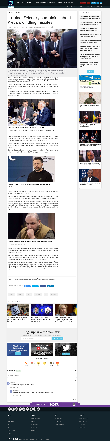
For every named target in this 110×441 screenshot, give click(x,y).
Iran (9, 418)
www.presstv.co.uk (13, 282)
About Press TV (83, 418)
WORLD (19, 3)
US (8, 424)
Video (33, 415)
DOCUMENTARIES (68, 3)
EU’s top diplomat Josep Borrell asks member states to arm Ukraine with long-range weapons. (31, 131)
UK (8, 427)
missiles (20, 294)
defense (38, 294)
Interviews (34, 424)
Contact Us (82, 427)
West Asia (11, 421)
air (45, 294)
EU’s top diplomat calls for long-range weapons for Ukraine (26, 127)
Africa (9, 434)
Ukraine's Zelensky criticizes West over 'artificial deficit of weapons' (29, 184)
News (11, 13)
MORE (90, 71)
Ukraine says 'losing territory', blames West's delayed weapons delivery (30, 241)
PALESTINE (36, 3)
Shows (33, 430)
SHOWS (60, 3)
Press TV (81, 415)
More (18, 13)
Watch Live (58, 418)
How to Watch (83, 421)
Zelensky (53, 294)
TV (56, 415)
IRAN (24, 3)
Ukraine (11, 187)
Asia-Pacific (11, 430)
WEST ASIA (30, 3)
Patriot (29, 294)
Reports (33, 421)
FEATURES (43, 3)
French (93, 2)
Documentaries (59, 424)
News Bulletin (35, 418)
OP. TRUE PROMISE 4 (52, 3)
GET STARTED (58, 338)
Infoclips (34, 427)
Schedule (58, 421)
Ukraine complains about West (17, 244)
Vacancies (82, 424)
